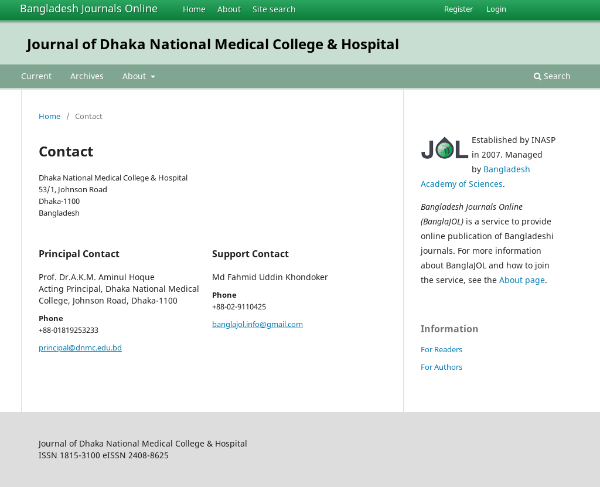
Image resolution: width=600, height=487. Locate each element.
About (229, 9)
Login (496, 9)
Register (458, 9)
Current (36, 75)
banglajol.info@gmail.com (257, 324)
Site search (274, 9)
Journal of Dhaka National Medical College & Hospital (213, 43)
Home (194, 9)
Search (552, 75)
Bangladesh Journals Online (89, 8)
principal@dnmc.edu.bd (80, 347)
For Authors (441, 367)
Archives (87, 75)
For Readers (441, 349)
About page (522, 279)
